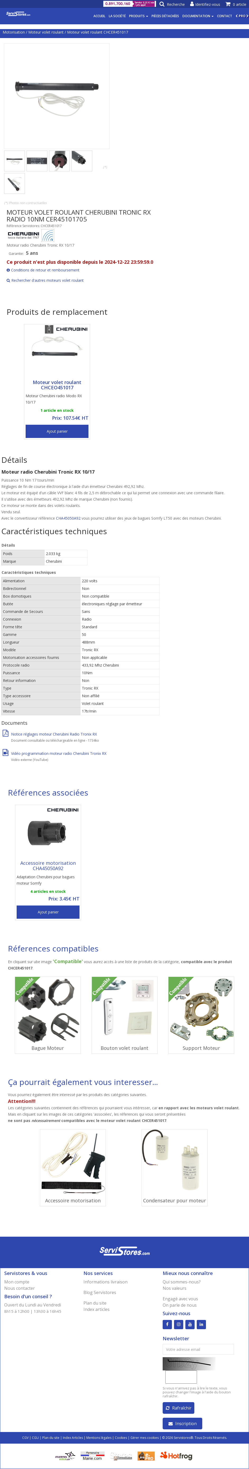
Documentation (198, 16)
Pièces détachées (165, 16)
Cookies (121, 1438)
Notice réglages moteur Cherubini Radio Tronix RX (50, 734)
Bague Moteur (47, 1048)
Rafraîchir (178, 1408)
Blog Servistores (99, 1292)
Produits (138, 16)
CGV (25, 1438)
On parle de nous (180, 1305)
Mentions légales (98, 1438)
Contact (224, 16)
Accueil (99, 16)
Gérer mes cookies (144, 1438)
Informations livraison (105, 1282)
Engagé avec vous (180, 1299)
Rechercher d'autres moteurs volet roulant (45, 280)
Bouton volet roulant (124, 1048)
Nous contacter (19, 1288)
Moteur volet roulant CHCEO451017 (57, 385)
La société (117, 16)
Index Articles (73, 1438)
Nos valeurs (174, 1288)
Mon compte (16, 1282)
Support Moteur (201, 1048)
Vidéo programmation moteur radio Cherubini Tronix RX (54, 753)
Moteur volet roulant (46, 32)
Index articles (96, 1309)
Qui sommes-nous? (182, 1282)
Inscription (182, 1424)
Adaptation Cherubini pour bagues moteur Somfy (46, 880)
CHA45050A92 (69, 518)
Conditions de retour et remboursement (43, 269)
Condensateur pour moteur (174, 1200)
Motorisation (14, 32)
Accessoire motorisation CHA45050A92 (48, 865)
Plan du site (94, 1303)
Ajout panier (57, 431)
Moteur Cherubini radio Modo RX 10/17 (54, 399)
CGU (35, 1438)
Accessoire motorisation (73, 1200)
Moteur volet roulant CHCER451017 (97, 32)
